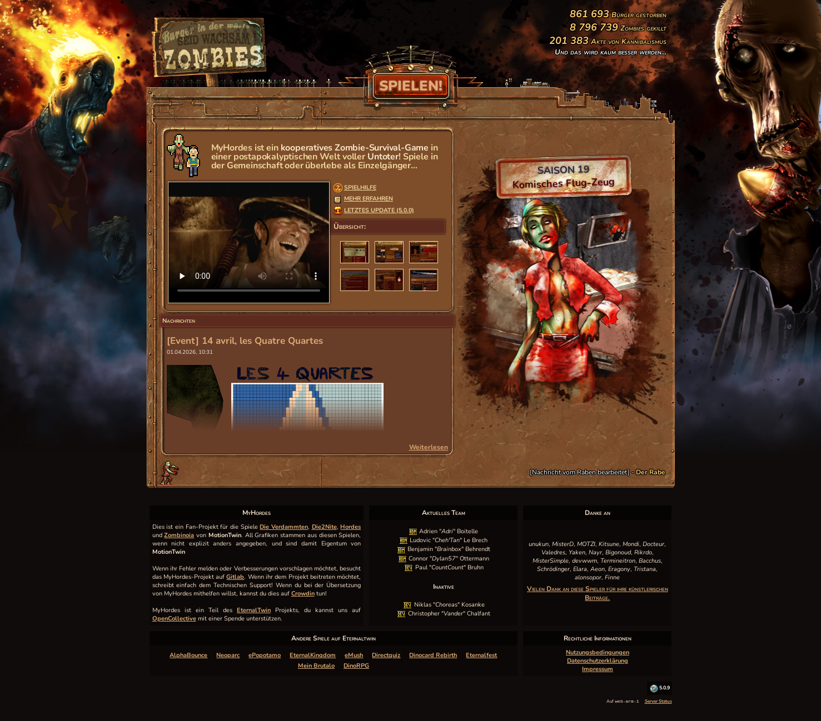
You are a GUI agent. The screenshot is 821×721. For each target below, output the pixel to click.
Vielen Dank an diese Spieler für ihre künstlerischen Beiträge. (597, 593)
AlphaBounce (188, 655)
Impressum (597, 669)
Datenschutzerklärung (597, 661)
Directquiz (386, 655)
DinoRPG (356, 666)
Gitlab (235, 577)
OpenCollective (174, 618)
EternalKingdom (313, 655)
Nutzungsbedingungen (597, 652)
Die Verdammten (284, 527)
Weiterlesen (428, 447)
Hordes (350, 527)
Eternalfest (481, 655)
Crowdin (303, 593)
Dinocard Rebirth (433, 655)
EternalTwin (254, 610)
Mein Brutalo (316, 666)
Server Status (658, 701)
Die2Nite (324, 527)
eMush (354, 655)
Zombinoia (179, 535)
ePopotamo (264, 655)
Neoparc (228, 655)
